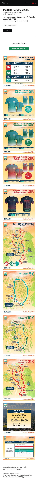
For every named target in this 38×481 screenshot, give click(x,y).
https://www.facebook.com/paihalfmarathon (17, 475)
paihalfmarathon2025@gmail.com (18, 477)
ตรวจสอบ (28, 3)
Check (8, 30)
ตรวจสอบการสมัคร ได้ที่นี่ (19, 48)
